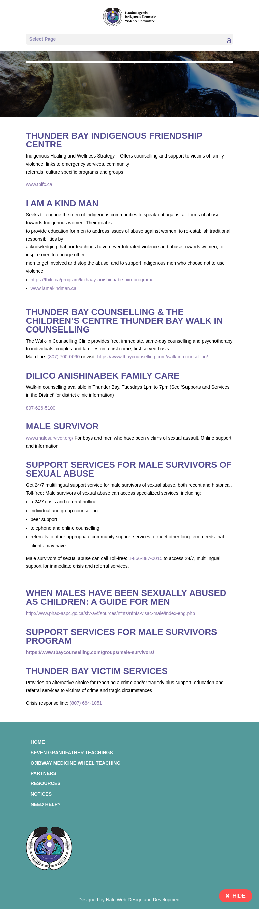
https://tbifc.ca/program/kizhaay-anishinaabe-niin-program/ (91, 279)
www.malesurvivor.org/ (49, 438)
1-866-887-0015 (146, 558)
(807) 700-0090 (64, 356)
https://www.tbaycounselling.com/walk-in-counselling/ (152, 356)
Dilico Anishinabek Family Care (103, 376)
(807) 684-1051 (86, 703)
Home (38, 742)
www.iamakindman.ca (53, 288)
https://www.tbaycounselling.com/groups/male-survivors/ (90, 652)
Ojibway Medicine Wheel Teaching (76, 763)
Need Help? (46, 804)
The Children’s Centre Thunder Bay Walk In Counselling (124, 321)
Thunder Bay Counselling (90, 312)
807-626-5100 (40, 408)
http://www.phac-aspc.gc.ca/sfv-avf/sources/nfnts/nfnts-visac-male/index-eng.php (110, 613)
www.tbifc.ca (39, 184)
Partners (43, 773)
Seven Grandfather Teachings (72, 752)
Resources (46, 783)
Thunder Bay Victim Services (97, 671)
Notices (41, 794)
